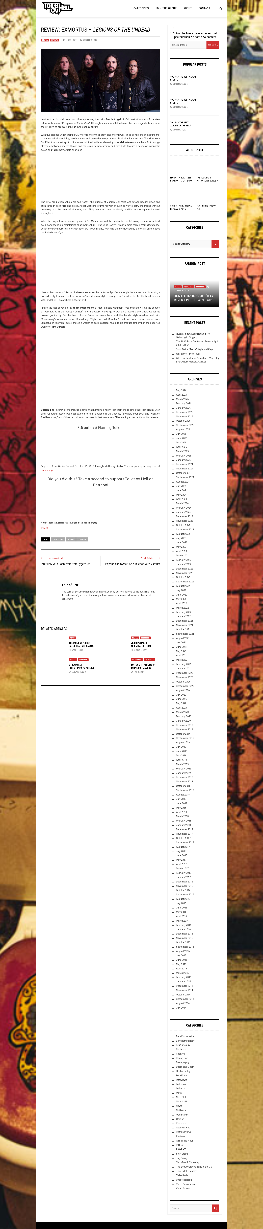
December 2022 (184, 568)
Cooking (180, 1053)
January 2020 (183, 720)
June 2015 (181, 960)
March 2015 (182, 973)
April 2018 (181, 812)
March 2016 (182, 920)
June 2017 (181, 855)
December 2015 (184, 933)
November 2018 (184, 781)
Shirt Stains (182, 1153)
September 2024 (185, 477)
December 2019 (184, 725)
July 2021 (181, 642)
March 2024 (182, 503)
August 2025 (183, 429)
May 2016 (181, 912)
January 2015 (183, 981)
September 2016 (185, 894)
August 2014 (183, 1003)
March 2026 (182, 399)
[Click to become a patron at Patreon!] (100, 503)
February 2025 (183, 455)
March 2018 (182, 816)
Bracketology (183, 1045)
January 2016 (183, 929)
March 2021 (182, 659)
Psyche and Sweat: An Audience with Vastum (132, 564)
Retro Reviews (183, 1132)
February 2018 (183, 820)
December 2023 (184, 516)
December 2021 (184, 620)
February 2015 (183, 977)
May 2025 (181, 442)
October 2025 (183, 420)
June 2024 (181, 490)
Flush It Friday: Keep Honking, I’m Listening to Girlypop (181, 180)
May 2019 (181, 755)
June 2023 (181, 542)
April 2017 (181, 864)
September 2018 (185, 790)
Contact (204, 8)
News (72, 638)
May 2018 (181, 807)
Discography (182, 1062)
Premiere (145, 638)
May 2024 (181, 494)
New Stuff (188, 287)
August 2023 (183, 534)
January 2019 (183, 773)
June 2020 (181, 699)
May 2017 (181, 859)
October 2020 (183, 681)
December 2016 (184, 881)
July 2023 (181, 538)
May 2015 (181, 964)
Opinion (180, 1119)
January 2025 (183, 460)
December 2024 (184, 464)
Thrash (82, 539)
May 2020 (181, 703)
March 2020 (182, 712)
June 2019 (181, 751)
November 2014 (184, 990)
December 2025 (184, 412)
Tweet (44, 528)
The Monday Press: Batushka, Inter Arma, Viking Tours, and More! (82, 646)
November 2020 (184, 677)
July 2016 (181, 903)
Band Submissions (186, 1036)
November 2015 (184, 938)
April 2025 (181, 447)
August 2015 (183, 951)
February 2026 (183, 403)
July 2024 (181, 486)
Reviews (54, 40)
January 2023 (183, 564)
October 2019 (183, 734)
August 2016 (183, 899)
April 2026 (181, 394)
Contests (181, 1049)
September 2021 (185, 633)
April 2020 (181, 707)
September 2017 (185, 842)
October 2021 (183, 629)
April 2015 (181, 968)
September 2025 (185, 425)
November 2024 (184, 468)
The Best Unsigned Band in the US (194, 1166)
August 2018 (183, 794)
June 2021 (181, 647)
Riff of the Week (184, 1140)
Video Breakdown (185, 1184)
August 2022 (183, 586)
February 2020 (183, 716)
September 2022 (185, 581)
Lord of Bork (71, 40)
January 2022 (183, 616)
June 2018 (181, 803)
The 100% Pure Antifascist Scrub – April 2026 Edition (207, 180)
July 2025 (181, 434)
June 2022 (181, 594)
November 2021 (184, 625)
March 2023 (182, 555)
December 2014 (184, 986)
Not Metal (181, 1110)
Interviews (136, 660)
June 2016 (181, 907)
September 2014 (185, 999)
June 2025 (181, 438)
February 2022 (183, 612)
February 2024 (183, 507)
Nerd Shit (181, 1097)
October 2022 (183, 577)
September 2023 (185, 529)
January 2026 (183, 407)
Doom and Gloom (185, 1066)
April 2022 (181, 603)
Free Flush (181, 1075)
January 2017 (183, 877)
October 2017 (183, 838)
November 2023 (184, 520)
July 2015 (181, 955)
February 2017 (183, 873)
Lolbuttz (180, 1088)
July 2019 (181, 746)
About (187, 8)
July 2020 (181, 694)
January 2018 (183, 825)
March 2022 (182, 607)
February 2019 (183, 768)
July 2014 (181, 1007)
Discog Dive (182, 1058)
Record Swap (183, 1127)
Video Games (183, 1188)
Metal (45, 40)
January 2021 (183, 668)
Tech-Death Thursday (187, 1162)
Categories (141, 8)
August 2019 (183, 742)
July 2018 (181, 799)
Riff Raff (181, 1145)
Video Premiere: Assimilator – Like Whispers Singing (141, 646)
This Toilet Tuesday (186, 1171)
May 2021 (181, 651)
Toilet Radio (182, 1175)
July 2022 (181, 590)
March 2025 (182, 451)
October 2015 (183, 942)
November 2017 (184, 833)
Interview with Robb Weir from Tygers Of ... (66, 564)
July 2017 (181, 851)
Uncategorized (184, 1179)
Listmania (149, 660)
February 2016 (183, 925)
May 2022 (181, 599)
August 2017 (183, 847)
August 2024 (183, 481)
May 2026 (181, 390)
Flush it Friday (183, 1071)
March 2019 (182, 764)
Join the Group (166, 8)
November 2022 (184, 573)
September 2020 (185, 686)
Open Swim (182, 1114)
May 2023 (181, 546)
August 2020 (183, 690)
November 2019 (184, 729)
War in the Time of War (188, 353)
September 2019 (185, 738)
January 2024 (183, 512)
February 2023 (183, 560)
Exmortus (58, 539)
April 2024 (181, 499)
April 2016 (181, 916)
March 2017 (182, 868)
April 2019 (181, 760)
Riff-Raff (181, 1149)
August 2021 (183, 638)
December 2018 (184, 777)
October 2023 (183, 525)
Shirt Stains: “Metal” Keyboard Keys (194, 349)
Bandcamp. (47, 470)
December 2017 (184, 829)
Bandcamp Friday (185, 1040)
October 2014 (183, 994)
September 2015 (185, 946)
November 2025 (184, 416)
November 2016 (184, 886)
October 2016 (183, 890)
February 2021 (183, 664)
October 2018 (183, 786)
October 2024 (183, 473)
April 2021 (181, 655)
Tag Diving (181, 1158)
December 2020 (184, 673)
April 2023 (181, 551)
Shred (71, 539)
